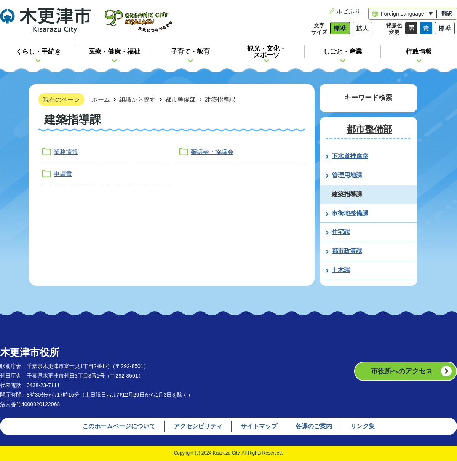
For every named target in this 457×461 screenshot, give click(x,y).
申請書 (63, 174)
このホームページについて (118, 426)
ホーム (101, 99)
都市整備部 (180, 99)
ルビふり (348, 11)
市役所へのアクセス (402, 371)
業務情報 (66, 152)
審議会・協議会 (212, 152)
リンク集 (362, 426)
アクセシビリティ (198, 426)
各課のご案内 (314, 426)
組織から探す (137, 99)
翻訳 (446, 14)
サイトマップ (259, 426)
